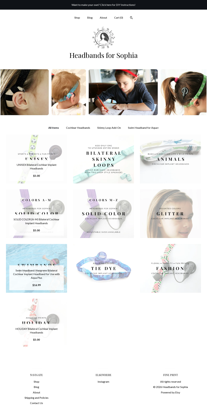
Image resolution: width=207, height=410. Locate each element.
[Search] (131, 18)
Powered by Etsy (170, 392)
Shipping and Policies (36, 397)
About (103, 17)
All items (53, 127)
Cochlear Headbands (78, 127)
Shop (77, 17)
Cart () (118, 17)
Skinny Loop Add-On (109, 127)
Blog (90, 17)
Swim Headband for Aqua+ (143, 127)
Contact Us (36, 403)
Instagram (103, 381)
